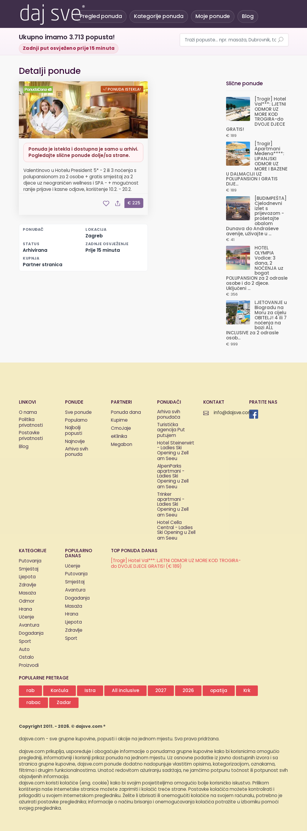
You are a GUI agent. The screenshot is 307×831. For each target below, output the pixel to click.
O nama (28, 412)
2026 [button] (188, 691)
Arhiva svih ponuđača (168, 415)
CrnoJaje (121, 428)
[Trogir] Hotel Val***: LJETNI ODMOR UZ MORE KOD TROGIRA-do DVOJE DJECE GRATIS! (256, 114)
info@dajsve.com (233, 413)
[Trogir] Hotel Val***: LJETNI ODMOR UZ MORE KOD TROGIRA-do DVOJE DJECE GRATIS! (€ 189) (176, 563)
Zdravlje (27, 585)
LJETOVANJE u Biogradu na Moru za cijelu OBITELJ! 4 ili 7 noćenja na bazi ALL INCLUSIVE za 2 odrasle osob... (256, 320)
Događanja (31, 633)
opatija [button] (218, 691)
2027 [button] (160, 691)
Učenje (26, 617)
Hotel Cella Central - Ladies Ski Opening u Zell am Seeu (176, 530)
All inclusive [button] (125, 691)
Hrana (25, 609)
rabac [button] (33, 703)
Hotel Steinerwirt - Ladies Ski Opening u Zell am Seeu (175, 451)
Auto (24, 649)
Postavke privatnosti (31, 436)
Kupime (119, 420)
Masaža (27, 593)
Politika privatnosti (31, 422)
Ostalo (26, 657)
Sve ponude (78, 412)
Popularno (76, 420)
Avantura (29, 625)
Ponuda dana (126, 412)
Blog (248, 16)
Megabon (121, 444)
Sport (25, 641)
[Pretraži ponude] (280, 40)
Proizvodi (29, 665)
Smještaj (28, 569)
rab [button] (30, 691)
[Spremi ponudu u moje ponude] (106, 203)
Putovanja (30, 561)
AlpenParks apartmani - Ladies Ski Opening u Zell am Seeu (173, 477)
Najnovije (75, 441)
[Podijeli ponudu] (117, 203)
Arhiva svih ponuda (76, 452)
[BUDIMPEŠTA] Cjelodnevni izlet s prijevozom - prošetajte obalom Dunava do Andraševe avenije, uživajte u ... (256, 216)
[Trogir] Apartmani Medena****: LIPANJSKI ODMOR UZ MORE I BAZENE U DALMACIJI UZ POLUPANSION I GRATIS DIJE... (257, 164)
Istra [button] (90, 691)
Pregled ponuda (101, 16)
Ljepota (27, 577)
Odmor (26, 601)
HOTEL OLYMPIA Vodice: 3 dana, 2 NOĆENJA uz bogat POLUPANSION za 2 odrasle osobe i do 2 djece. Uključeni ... (257, 268)
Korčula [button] (59, 691)
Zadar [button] (64, 703)
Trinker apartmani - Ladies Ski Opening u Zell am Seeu (173, 505)
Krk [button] (246, 691)
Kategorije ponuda (158, 16)
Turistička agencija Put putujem (171, 430)
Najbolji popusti (73, 431)
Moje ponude (212, 16)
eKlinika (119, 436)
